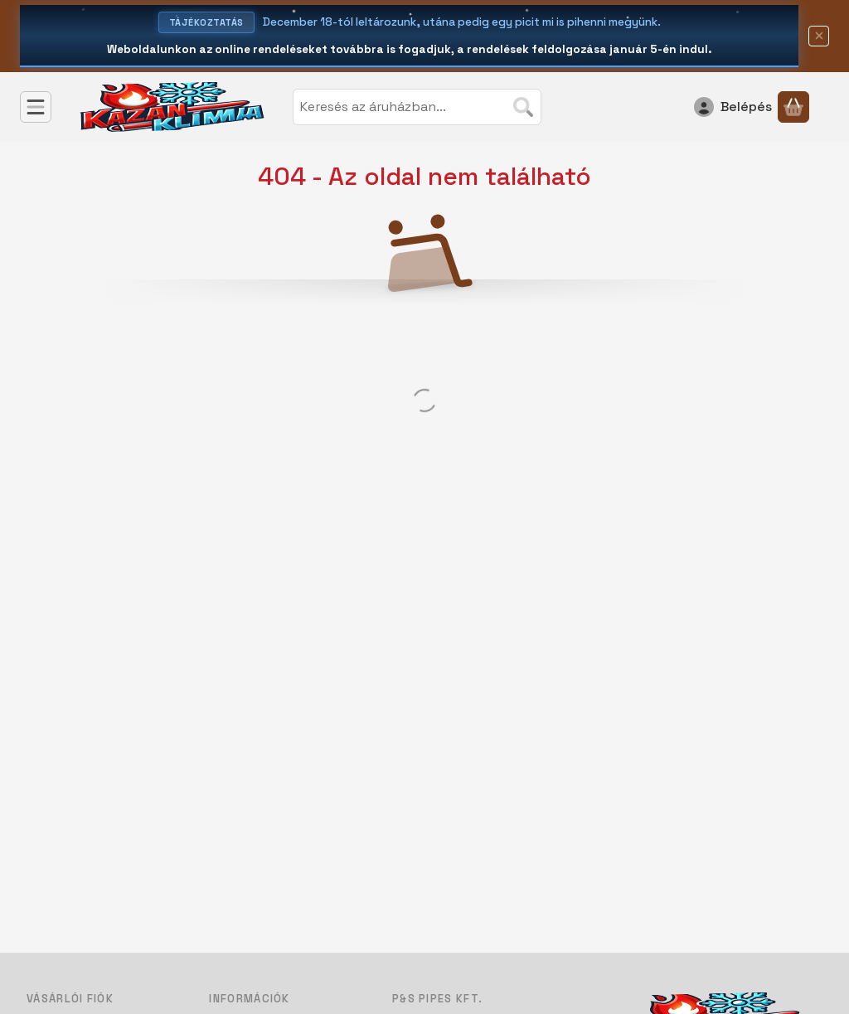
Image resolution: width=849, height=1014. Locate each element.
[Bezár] (818, 36)
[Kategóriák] (35, 107)
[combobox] (417, 107)
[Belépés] (733, 107)
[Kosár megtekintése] (793, 107)
